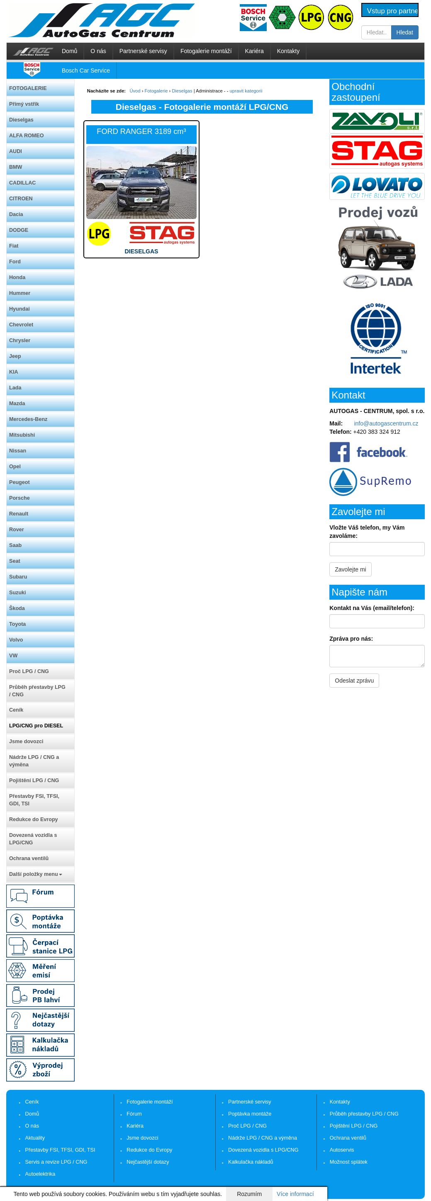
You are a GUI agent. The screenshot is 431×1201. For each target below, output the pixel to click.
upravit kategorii (246, 90)
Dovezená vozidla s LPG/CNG (33, 839)
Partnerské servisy (143, 51)
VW (13, 656)
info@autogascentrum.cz (386, 423)
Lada (15, 388)
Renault (18, 514)
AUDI (15, 151)
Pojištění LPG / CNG (34, 780)
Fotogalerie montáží (206, 51)
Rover (16, 529)
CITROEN (21, 199)
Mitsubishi (22, 435)
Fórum (134, 1114)
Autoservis (342, 1150)
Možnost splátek (349, 1162)
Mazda (17, 403)
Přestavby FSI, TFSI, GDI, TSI (34, 800)
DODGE (18, 230)
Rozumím (249, 1194)
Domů (69, 51)
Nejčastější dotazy (148, 1162)
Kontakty (288, 51)
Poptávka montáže (249, 1114)
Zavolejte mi (350, 569)
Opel (15, 466)
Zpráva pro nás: (351, 638)
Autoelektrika (40, 1174)
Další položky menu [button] (35, 874)
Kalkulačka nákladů (250, 1162)
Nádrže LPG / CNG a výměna (34, 761)
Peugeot (19, 482)
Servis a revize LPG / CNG (56, 1162)
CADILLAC (22, 183)
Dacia (16, 214)
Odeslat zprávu (354, 680)
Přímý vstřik (24, 104)
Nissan (17, 451)
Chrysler (19, 340)
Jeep (15, 356)
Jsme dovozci (26, 741)
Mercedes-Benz (28, 419)
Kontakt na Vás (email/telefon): (371, 608)
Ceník (16, 710)
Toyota (17, 624)
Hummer (19, 293)
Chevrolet (21, 325)
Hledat (405, 32)
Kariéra (254, 51)
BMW (15, 167)
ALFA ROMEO (26, 136)
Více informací (295, 1194)
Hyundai (19, 309)
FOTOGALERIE (28, 88)
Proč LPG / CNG (29, 671)
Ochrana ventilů (29, 858)
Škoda (17, 608)
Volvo (16, 640)
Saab (15, 545)
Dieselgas (21, 120)
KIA (13, 372)
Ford (15, 262)
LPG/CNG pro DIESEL (36, 726)
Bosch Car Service (86, 70)
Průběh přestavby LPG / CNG (37, 691)
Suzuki (17, 593)
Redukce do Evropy (33, 819)
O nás (98, 51)
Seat (14, 561)
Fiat (13, 246)
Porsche (19, 498)
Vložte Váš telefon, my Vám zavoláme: (366, 531)
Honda (17, 277)
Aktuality (35, 1138)
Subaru (18, 577)
